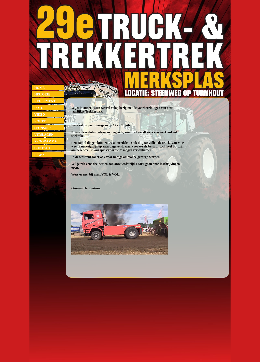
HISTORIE (42, 94)
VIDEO (39, 114)
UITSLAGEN (43, 134)
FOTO (38, 107)
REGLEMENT (44, 101)
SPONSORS (42, 128)
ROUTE (40, 121)
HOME (39, 87)
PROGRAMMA (45, 141)
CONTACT (42, 148)
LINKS (39, 154)
